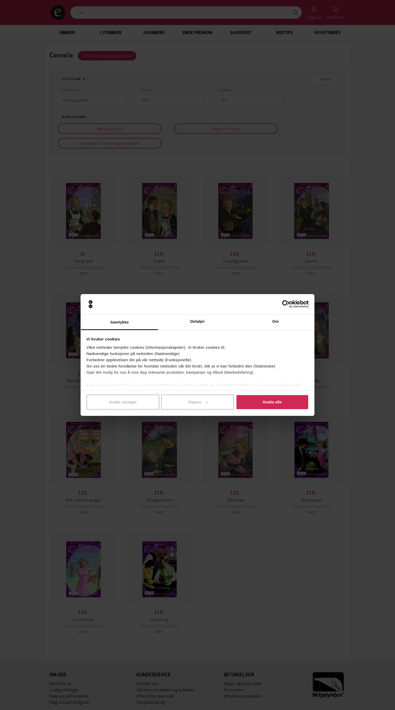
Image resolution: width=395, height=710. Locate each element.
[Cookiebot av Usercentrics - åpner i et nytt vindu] (286, 304)
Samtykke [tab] (119, 322)
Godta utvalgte (122, 402)
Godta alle (272, 402)
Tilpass (198, 402)
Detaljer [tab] (197, 321)
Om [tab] (275, 321)
